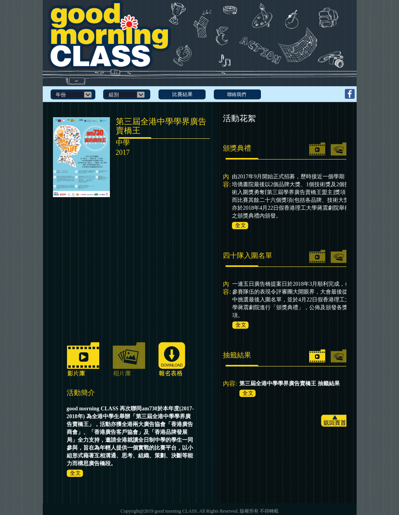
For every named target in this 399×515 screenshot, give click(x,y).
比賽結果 (182, 94)
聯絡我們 (236, 94)
